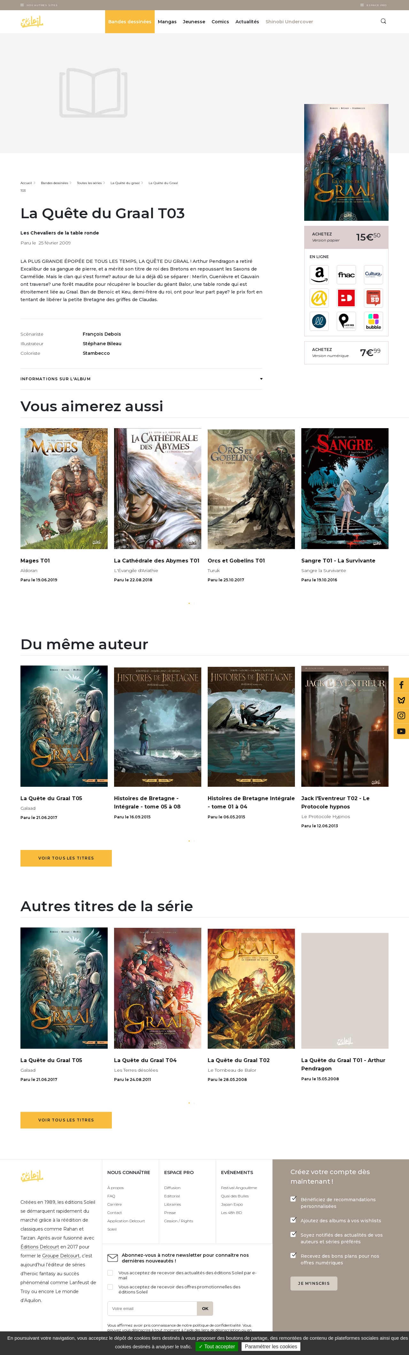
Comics (220, 22)
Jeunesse (194, 22)
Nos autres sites (42, 5)
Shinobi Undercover (289, 22)
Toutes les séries (89, 183)
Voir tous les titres (66, 858)
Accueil (26, 183)
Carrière (114, 1204)
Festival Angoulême (239, 1187)
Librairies (172, 1204)
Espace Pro (377, 5)
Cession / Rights (178, 1220)
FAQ (111, 1196)
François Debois (102, 334)
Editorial (172, 1196)
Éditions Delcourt (39, 1247)
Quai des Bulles (235, 1196)
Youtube (401, 731)
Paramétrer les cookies (271, 1346)
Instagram (401, 716)
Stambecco (96, 353)
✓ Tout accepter (217, 1346)
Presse (170, 1212)
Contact (114, 1212)
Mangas (167, 22)
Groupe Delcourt (61, 1256)
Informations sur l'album (141, 378)
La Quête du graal (125, 183)
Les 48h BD (231, 1212)
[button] (189, 603)
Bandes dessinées (129, 22)
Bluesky (401, 700)
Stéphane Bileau (102, 343)
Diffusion (172, 1187)
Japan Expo (232, 1204)
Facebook (401, 685)
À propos (115, 1187)
